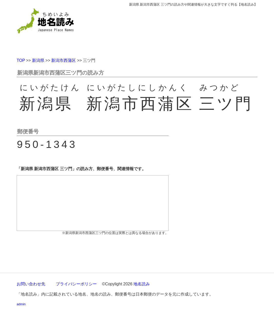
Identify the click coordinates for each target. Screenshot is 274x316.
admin (21, 304)
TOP (21, 60)
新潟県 (38, 60)
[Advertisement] (174, 30)
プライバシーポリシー (76, 284)
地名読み (141, 284)
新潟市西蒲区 (63, 60)
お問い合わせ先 (31, 284)
